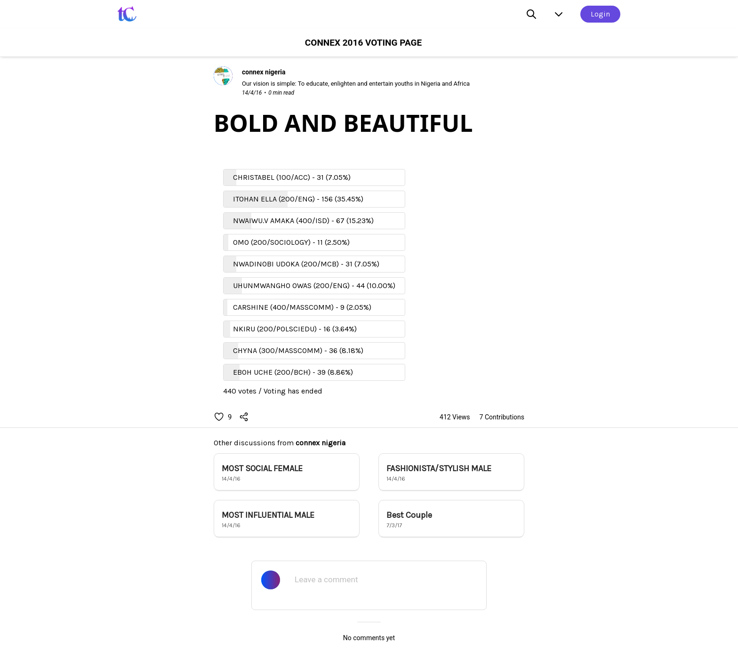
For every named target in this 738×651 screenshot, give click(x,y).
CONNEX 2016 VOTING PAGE (363, 42)
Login (600, 13)
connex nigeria (320, 442)
